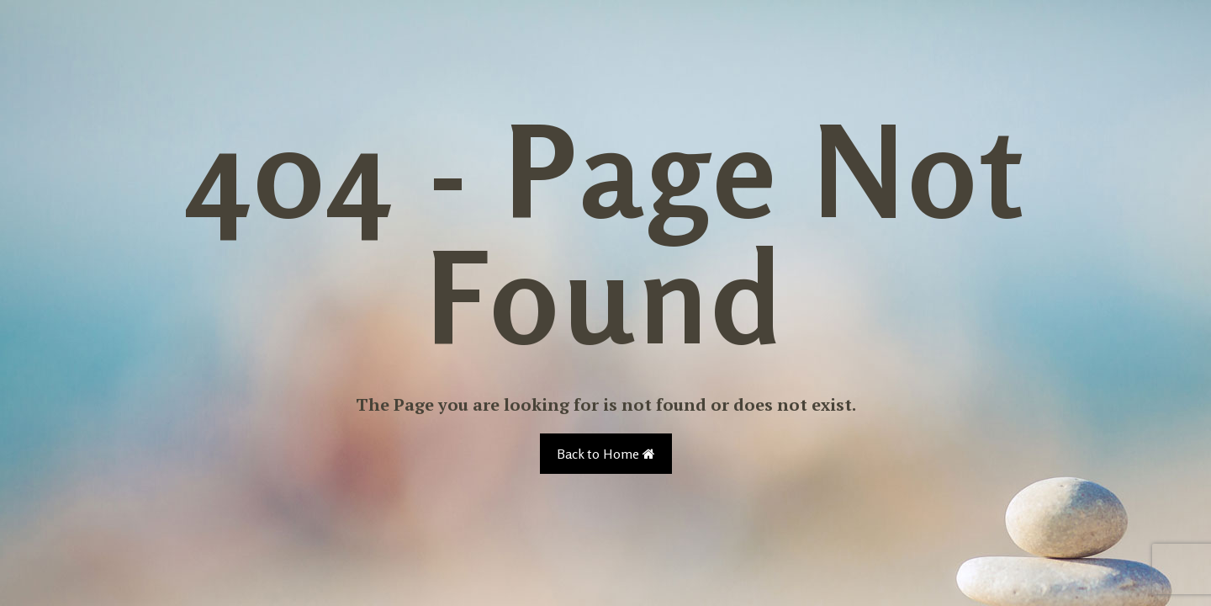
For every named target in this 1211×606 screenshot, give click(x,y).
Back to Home (606, 453)
